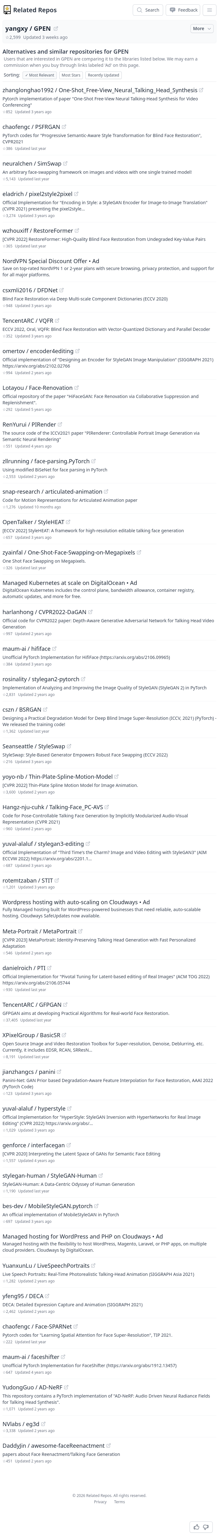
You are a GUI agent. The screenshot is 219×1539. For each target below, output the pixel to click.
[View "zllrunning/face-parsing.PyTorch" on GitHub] (93, 461)
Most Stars (71, 75)
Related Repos (35, 10)
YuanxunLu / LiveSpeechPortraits (46, 1265)
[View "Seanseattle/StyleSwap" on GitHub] (69, 746)
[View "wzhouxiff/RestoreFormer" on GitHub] (76, 230)
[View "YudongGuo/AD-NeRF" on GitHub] (66, 1387)
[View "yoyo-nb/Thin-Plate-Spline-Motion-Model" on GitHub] (116, 776)
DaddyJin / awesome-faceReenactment (54, 1445)
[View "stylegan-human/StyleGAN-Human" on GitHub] (100, 1175)
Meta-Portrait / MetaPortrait (40, 931)
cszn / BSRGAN (22, 709)
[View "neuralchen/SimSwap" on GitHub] (65, 163)
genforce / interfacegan (34, 1145)
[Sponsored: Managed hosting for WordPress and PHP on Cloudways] (109, 1242)
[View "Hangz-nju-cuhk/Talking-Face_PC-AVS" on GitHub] (106, 806)
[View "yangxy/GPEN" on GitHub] (55, 28)
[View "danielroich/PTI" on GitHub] (49, 967)
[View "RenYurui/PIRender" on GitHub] (59, 424)
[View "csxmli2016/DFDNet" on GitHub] (61, 290)
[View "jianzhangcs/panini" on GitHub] (58, 1071)
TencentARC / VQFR (28, 320)
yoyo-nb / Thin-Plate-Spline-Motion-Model (58, 776)
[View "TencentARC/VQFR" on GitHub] (57, 320)
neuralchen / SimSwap (32, 163)
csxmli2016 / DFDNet (30, 290)
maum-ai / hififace (27, 648)
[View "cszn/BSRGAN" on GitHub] (45, 709)
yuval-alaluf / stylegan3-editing (43, 843)
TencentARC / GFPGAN (32, 1004)
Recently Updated (103, 75)
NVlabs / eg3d (21, 1424)
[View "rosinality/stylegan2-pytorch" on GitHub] (83, 679)
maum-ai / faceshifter (31, 1357)
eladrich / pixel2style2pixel (37, 194)
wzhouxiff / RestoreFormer (38, 230)
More (202, 28)
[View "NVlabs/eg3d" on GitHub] (43, 1423)
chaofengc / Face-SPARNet (37, 1326)
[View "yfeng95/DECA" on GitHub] (47, 1295)
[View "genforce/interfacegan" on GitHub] (68, 1145)
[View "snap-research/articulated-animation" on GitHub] (106, 491)
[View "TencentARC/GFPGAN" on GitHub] (65, 1004)
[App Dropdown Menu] (209, 10)
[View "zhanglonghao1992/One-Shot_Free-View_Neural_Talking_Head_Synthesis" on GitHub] (201, 90)
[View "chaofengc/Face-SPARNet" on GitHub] (75, 1326)
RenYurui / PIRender (29, 424)
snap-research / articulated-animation (52, 491)
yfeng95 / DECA (23, 1296)
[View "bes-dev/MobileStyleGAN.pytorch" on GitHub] (96, 1205)
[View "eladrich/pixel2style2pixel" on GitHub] (76, 193)
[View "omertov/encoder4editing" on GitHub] (77, 350)
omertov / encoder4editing (38, 351)
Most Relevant (39, 75)
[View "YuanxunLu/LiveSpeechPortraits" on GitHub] (93, 1265)
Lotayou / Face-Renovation (38, 387)
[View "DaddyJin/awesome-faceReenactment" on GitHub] (108, 1445)
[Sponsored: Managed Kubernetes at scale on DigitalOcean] (109, 589)
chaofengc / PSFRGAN (31, 126)
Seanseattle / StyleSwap (34, 746)
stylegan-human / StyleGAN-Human (50, 1175)
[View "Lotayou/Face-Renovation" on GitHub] (76, 387)
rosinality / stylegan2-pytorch (41, 679)
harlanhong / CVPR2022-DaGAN (45, 612)
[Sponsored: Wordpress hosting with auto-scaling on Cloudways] (109, 908)
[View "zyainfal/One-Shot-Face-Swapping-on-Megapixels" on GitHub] (139, 552)
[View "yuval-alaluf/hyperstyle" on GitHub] (69, 1108)
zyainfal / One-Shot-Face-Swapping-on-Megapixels (69, 552)
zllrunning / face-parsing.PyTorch (46, 461)
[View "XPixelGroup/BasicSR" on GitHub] (64, 1034)
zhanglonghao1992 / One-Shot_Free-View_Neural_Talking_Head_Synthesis (100, 90)
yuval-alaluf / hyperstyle (34, 1108)
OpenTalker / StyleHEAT (33, 522)
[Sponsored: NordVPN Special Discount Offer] (109, 267)
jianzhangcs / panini (29, 1071)
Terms (119, 1502)
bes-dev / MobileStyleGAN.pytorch (48, 1206)
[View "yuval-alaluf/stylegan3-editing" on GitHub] (87, 843)
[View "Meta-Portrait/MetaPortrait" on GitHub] (80, 931)
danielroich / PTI (24, 968)
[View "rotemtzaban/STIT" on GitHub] (56, 880)
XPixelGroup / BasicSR (31, 1035)
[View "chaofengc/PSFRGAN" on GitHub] (64, 126)
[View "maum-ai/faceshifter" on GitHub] (63, 1356)
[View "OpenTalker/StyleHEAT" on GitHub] (68, 521)
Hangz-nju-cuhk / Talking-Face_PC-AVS (53, 807)
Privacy (100, 1502)
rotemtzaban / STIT (28, 880)
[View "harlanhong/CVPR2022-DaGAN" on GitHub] (90, 611)
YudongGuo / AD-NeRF (32, 1387)
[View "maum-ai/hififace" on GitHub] (54, 648)
